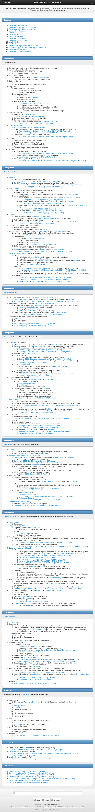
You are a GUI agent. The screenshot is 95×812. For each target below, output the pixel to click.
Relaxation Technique (27, 383)
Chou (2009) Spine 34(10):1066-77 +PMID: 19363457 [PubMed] (43, 672)
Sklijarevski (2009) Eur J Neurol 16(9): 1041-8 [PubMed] (35, 461)
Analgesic (17, 318)
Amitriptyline (45, 463)
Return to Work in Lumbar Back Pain (22, 29)
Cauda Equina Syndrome (28, 646)
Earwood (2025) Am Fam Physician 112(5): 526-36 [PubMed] (31, 773)
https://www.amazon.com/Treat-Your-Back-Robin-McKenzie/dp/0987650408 (47, 137)
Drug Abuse (18, 724)
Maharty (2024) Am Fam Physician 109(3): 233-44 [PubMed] (31, 777)
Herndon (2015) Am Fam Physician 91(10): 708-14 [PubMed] (31, 775)
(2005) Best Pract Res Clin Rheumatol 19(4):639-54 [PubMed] (42, 314)
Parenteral (28, 268)
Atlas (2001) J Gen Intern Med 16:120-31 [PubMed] (28, 771)
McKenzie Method (15, 125)
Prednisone (71, 274)
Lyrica (30, 492)
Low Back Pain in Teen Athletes (20, 51)
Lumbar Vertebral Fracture (35, 652)
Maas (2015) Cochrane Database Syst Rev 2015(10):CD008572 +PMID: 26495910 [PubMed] (53, 546)
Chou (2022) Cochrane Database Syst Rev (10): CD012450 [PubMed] (45, 277)
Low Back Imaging (16, 44)
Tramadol (26, 603)
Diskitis (37, 650)
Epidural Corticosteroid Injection (21, 548)
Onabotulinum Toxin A (17, 502)
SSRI (16, 472)
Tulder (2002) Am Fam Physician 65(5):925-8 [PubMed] (29, 780)
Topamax (31, 498)
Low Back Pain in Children (18, 49)
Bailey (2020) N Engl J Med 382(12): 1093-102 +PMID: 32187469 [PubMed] (47, 661)
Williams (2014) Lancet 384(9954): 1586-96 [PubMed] (44, 213)
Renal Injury (43, 454)
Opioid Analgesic (20, 183)
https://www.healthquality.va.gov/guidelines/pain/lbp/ (33, 759)
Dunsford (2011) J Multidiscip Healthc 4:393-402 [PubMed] (40, 133)
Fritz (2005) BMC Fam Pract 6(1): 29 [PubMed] (36, 311)
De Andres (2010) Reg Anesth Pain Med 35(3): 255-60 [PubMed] (38, 505)
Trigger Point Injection (17, 526)
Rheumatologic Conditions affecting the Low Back (27, 48)
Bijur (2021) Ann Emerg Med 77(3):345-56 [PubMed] (43, 203)
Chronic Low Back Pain (53, 211)
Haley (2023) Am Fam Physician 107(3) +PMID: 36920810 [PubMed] (44, 281)
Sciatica (12, 33)
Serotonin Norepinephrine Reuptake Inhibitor (25, 455)
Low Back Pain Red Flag (18, 40)
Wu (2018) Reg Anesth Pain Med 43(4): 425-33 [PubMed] (40, 427)
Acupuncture (25, 365)
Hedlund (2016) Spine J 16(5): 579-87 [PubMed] (37, 678)
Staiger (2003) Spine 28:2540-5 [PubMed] (34, 474)
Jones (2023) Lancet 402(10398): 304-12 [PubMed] (38, 224)
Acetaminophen (14, 188)
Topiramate (23, 498)
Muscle (33, 183)
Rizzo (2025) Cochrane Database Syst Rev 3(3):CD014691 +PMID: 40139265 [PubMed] (47, 301)
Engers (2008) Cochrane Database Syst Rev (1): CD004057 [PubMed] (45, 359)
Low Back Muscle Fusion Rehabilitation (23, 27)
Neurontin (32, 494)
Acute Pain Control (10, 172)
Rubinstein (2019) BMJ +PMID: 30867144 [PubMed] (33, 326)
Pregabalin (23, 492)
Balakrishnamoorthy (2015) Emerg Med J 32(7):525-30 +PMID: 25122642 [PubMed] (55, 270)
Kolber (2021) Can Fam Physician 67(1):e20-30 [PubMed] (40, 350)
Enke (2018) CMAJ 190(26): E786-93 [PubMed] (41, 489)
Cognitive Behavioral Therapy (66, 361)
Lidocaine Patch (15, 226)
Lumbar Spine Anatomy (17, 36)
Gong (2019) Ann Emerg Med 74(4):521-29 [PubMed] (43, 200)
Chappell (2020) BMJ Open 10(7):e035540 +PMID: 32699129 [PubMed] (45, 542)
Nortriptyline (55, 463)
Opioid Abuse (55, 218)
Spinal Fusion (19, 635)
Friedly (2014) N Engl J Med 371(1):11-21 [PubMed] (38, 557)
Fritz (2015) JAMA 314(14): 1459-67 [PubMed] (36, 124)
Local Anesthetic (25, 533)
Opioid (66, 185)
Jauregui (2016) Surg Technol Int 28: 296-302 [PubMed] (39, 426)
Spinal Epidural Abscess (66, 650)
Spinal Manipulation (10, 292)
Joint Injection (23, 596)
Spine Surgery (55, 578)
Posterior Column (41, 77)
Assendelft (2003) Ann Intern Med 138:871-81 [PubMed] (34, 324)
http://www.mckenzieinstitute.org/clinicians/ (30, 127)
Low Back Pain (14, 35)
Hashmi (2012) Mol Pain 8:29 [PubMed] (33, 602)
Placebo (39, 211)
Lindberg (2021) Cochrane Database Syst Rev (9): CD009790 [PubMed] (45, 352)
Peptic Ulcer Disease (27, 454)
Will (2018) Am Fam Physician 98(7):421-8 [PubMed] (28, 782)
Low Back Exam (15, 42)
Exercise (24, 144)
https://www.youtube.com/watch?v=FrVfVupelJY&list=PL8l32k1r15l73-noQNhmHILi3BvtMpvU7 (54, 161)
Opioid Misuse (43, 218)
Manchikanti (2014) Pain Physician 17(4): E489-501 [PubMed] (42, 559)
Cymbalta (17, 457)
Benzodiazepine (42, 231)
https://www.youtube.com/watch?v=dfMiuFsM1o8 (37, 157)
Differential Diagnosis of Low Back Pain (23, 46)
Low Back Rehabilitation (18, 25)
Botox (28, 502)
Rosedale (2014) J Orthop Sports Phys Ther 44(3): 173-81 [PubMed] (44, 131)
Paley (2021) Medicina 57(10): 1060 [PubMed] (36, 433)
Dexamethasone (44, 268)
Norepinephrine (36, 465)
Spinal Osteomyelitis (48, 650)
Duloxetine (26, 457)
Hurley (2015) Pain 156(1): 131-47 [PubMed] (35, 376)
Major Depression (20, 707)
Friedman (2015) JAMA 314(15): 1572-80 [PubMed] (43, 187)
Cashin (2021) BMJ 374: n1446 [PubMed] (34, 235)
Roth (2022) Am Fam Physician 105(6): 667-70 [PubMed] (35, 683)
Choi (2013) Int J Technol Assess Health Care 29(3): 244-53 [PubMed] (45, 555)
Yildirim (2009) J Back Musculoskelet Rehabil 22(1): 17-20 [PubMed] (49, 496)
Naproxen (22, 185)
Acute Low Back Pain (50, 122)
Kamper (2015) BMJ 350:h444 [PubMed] (34, 363)
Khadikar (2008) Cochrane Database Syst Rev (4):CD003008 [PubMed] (45, 431)
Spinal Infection (24, 650)
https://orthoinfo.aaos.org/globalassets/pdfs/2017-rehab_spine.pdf (38, 750)
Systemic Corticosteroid (17, 253)
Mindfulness (23, 385)
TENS (11, 420)
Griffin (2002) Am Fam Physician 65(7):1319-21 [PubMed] (40, 181)
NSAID (11, 177)
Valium (16, 250)
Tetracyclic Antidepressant (27, 463)
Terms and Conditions (52, 804)
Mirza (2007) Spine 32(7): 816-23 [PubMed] (35, 680)
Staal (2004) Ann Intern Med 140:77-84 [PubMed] (37, 398)
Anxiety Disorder (20, 706)
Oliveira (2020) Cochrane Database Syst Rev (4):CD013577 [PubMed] (45, 563)
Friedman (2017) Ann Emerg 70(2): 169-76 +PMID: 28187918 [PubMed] (45, 251)
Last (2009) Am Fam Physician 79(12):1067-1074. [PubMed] (36, 735)
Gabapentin (23, 494)
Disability (35, 98)
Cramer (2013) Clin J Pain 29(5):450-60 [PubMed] (37, 413)
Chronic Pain (8, 337)
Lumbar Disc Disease (17, 31)
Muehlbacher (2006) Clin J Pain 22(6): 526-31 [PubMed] (44, 500)
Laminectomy (24, 641)
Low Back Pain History (17, 38)
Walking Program (28, 372)
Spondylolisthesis (29, 657)
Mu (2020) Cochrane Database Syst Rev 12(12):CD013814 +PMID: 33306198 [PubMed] (47, 405)
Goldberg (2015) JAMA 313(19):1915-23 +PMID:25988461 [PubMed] (44, 279)
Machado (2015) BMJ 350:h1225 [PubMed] (40, 209)
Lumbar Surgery (9, 616)
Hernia (76, 261)
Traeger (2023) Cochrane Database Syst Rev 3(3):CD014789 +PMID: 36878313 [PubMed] (47, 589)
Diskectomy (18, 639)
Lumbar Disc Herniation (27, 566)
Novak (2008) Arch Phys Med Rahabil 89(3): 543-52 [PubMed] (42, 561)
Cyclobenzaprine (77, 185)
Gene (5, 62)
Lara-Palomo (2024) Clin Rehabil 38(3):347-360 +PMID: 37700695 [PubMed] (42, 418)
